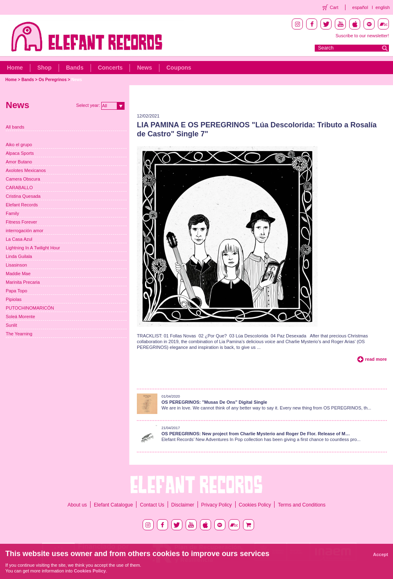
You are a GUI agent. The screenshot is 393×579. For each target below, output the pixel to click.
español (360, 7)
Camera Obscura (23, 178)
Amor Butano (19, 161)
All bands (15, 126)
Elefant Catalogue (113, 505)
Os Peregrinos (52, 79)
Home (15, 67)
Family (12, 213)
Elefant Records (22, 204)
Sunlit (11, 325)
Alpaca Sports (20, 153)
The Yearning (19, 333)
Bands (75, 67)
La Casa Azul (19, 239)
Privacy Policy (216, 505)
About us (77, 505)
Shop (44, 67)
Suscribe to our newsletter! (362, 35)
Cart (334, 7)
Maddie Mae (18, 273)
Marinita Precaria (23, 282)
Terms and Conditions (301, 505)
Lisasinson (16, 264)
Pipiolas (14, 299)
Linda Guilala (19, 256)
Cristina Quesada (23, 196)
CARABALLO (19, 187)
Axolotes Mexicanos (26, 170)
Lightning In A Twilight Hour (33, 247)
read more (376, 359)
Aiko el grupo (19, 144)
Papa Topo (16, 290)
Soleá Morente (20, 316)
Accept (380, 554)
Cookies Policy (255, 505)
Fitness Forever (21, 221)
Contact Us (152, 505)
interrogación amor (24, 230)
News (144, 67)
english (382, 7)
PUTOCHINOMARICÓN (30, 307)
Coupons (178, 67)
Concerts (110, 67)
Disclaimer (182, 505)
